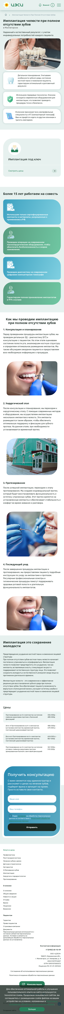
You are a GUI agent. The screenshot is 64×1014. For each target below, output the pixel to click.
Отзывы (6, 900)
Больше (32, 1009)
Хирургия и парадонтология (14, 876)
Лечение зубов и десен (12, 861)
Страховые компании (11, 926)
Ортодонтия (8, 867)
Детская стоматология (12, 864)
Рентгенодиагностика (12, 858)
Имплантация (8, 873)
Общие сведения (10, 894)
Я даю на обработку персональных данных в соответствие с (30, 818)
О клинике (7, 891)
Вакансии (7, 909)
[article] (32, 157)
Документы (7, 929)
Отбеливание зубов (11, 870)
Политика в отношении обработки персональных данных (32, 975)
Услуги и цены (9, 850)
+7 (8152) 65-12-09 (53, 950)
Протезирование (10, 879)
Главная (6, 14)
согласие (22, 816)
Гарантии (7, 920)
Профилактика (9, 855)
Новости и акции (9, 897)
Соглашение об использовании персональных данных (32, 971)
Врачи (5, 903)
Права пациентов (10, 923)
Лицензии (7, 906)
